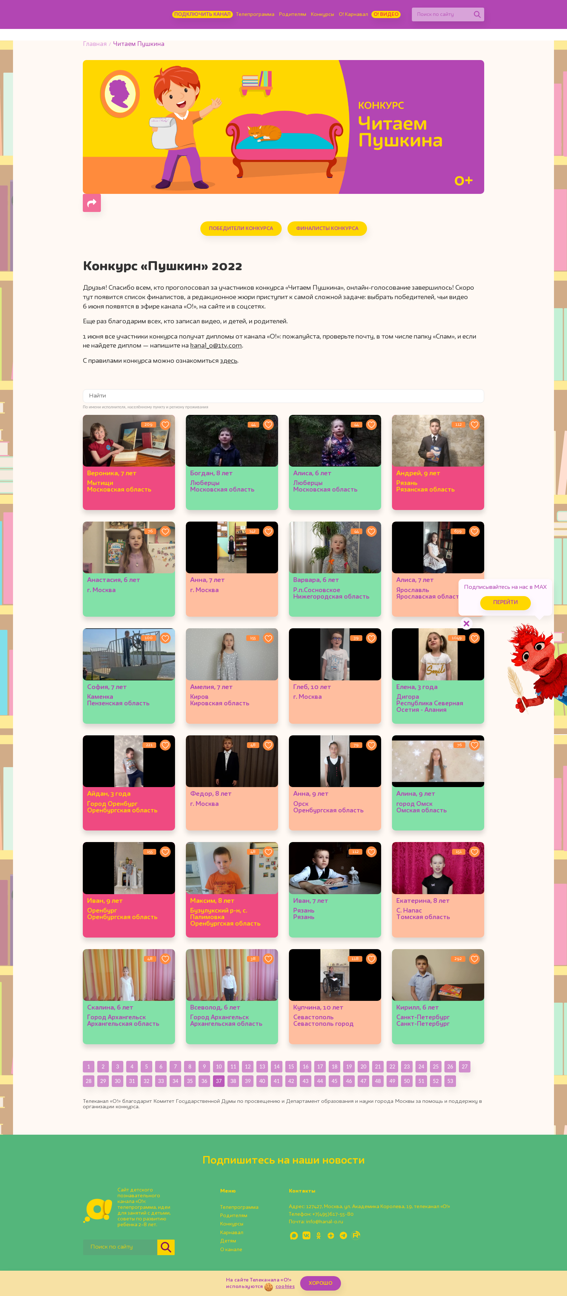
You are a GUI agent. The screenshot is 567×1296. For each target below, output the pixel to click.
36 (204, 1081)
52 (436, 1081)
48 (378, 1081)
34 (175, 1081)
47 (363, 1081)
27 (465, 1066)
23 (407, 1066)
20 (363, 1066)
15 (291, 1066)
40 (262, 1081)
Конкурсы (322, 14)
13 (262, 1066)
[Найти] (477, 14)
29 (103, 1081)
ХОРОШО (320, 1283)
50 (407, 1081)
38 (233, 1081)
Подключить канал (202, 14)
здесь (228, 361)
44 (320, 1081)
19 (349, 1066)
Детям (228, 1241)
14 (277, 1066)
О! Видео (386, 14)
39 (248, 1081)
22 (392, 1066)
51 (421, 1081)
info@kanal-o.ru (324, 1222)
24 (421, 1066)
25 (436, 1066)
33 (161, 1081)
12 (248, 1066)
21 (378, 1066)
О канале (231, 1250)
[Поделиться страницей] (92, 203)
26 (450, 1066)
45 (334, 1081)
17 (320, 1066)
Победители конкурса (241, 228)
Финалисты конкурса (327, 228)
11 (233, 1066)
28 (88, 1081)
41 (277, 1081)
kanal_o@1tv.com (216, 346)
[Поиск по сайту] (441, 14)
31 (132, 1081)
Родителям (292, 14)
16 (305, 1066)
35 (190, 1081)
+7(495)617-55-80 (333, 1214)
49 (392, 1081)
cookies (285, 1286)
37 (219, 1081)
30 (117, 1081)
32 (146, 1081)
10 (219, 1066)
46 (349, 1081)
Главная (95, 44)
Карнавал (231, 1233)
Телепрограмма (255, 14)
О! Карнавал (353, 14)
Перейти (505, 602)
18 (334, 1066)
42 (291, 1081)
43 (305, 1081)
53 (450, 1081)
